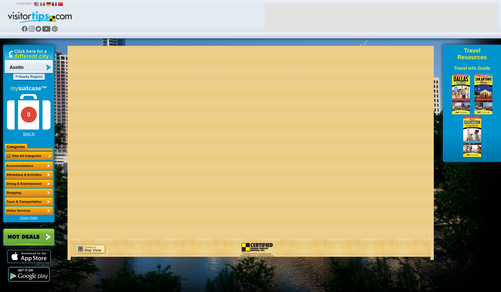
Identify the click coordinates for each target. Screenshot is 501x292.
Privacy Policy (29, 217)
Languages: (24, 3)
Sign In (29, 134)
